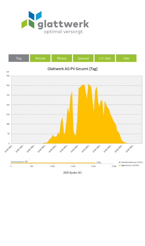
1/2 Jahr (105, 58)
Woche (40, 58)
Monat (62, 58)
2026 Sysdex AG (72, 172)
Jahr (126, 58)
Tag (18, 58)
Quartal (83, 58)
